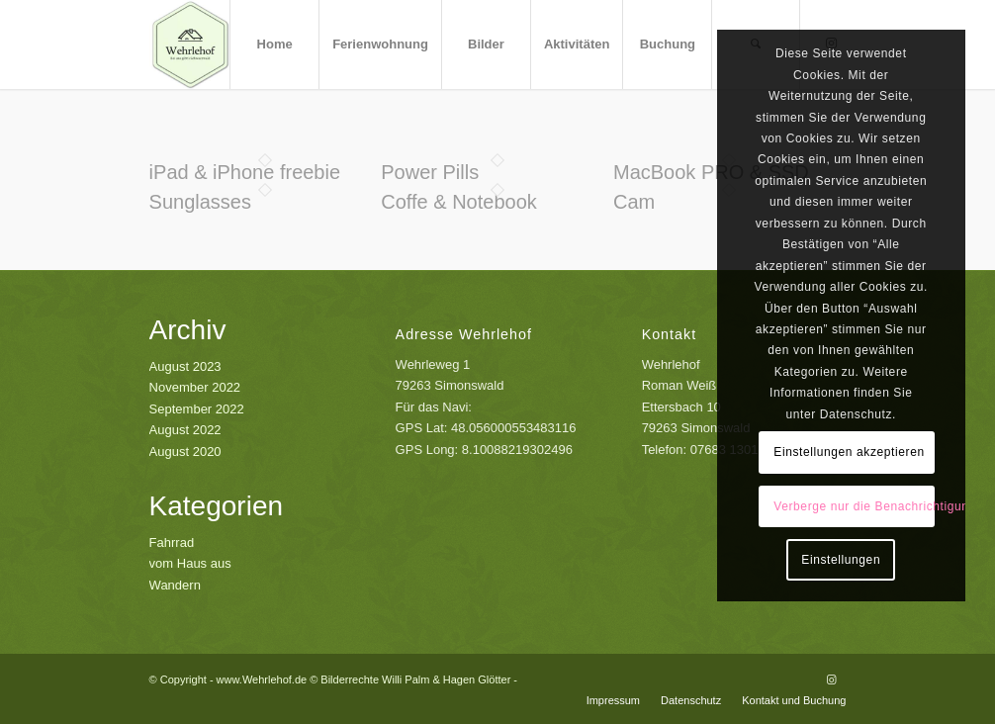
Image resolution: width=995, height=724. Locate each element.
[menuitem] (273, 44)
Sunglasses (200, 202)
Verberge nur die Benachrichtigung (854, 506)
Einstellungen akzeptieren (848, 452)
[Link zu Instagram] (831, 679)
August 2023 (185, 366)
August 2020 (185, 451)
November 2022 (195, 387)
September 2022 (196, 409)
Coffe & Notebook (459, 202)
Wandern (175, 585)
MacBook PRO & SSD (711, 172)
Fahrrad (172, 542)
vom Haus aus (190, 563)
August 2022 (185, 429)
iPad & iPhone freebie (244, 172)
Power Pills (430, 172)
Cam (634, 202)
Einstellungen (840, 560)
